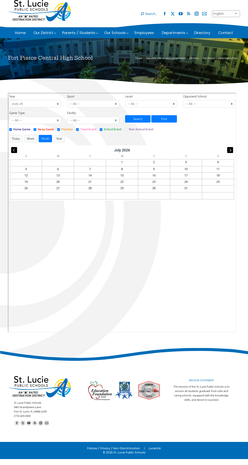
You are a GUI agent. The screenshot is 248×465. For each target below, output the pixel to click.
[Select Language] (226, 19)
